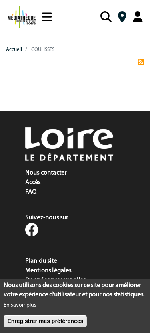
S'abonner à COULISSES (141, 65)
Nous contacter (46, 173)
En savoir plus (20, 307)
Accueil (14, 49)
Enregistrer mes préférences (45, 323)
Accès (33, 182)
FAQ (31, 192)
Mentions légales (48, 271)
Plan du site (41, 261)
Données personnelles (55, 280)
